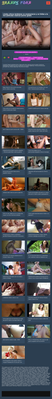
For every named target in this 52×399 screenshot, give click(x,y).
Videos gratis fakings (11, 385)
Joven (22, 58)
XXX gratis (11, 377)
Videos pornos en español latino (30, 368)
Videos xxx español (7, 369)
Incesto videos (20, 380)
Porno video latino (41, 383)
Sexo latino (15, 383)
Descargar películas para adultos (26, 52)
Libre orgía (30, 58)
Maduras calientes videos (24, 385)
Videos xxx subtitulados (42, 379)
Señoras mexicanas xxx (40, 374)
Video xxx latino (40, 369)
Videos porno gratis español (32, 380)
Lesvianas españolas (31, 377)
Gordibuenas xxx (42, 381)
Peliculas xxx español (17, 376)
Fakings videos (8, 383)
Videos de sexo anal (42, 370)
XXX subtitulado (15, 367)
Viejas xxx (33, 383)
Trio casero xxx (6, 367)
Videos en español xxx (8, 378)
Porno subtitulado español (30, 381)
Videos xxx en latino (12, 375)
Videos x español (6, 376)
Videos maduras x (37, 373)
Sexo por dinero (19, 378)
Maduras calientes (43, 375)
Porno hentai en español (8, 380)
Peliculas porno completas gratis (11, 382)
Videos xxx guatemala (22, 370)
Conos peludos (33, 370)
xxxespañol (9, 381)
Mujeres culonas (8, 374)
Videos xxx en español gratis (15, 372)
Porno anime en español (8, 379)
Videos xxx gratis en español (32, 378)
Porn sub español (17, 381)
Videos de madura (18, 369)
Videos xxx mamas (18, 374)
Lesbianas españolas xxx (25, 375)
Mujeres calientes (44, 368)
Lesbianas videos (41, 376)
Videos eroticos (30, 379)
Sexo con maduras (29, 374)
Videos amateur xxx (24, 383)
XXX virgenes (27, 372)
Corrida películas (25, 57)
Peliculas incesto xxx (20, 377)
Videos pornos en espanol (37, 382)
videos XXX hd (35, 372)
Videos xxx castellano (16, 384)
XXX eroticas (43, 378)
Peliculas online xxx (20, 379)
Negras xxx (35, 375)
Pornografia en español (30, 376)
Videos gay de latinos (8, 373)
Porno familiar (12, 370)
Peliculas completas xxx (29, 369)
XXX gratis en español (29, 384)
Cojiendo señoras (18, 373)
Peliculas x (38, 384)
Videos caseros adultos (26, 367)
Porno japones (37, 367)
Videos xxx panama (7, 371)
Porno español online (43, 377)
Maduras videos (33, 371)
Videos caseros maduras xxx (20, 371)
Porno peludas (28, 373)
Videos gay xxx (44, 372)
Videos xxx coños (25, 382)
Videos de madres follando (13, 368)
